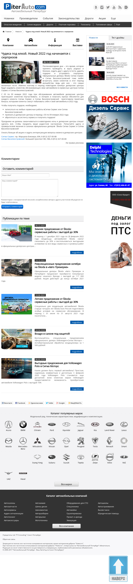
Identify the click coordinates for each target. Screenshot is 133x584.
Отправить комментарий (12, 207)
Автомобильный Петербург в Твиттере (108, 7)
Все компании (66, 526)
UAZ (9, 474)
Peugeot (81, 442)
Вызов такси (103, 510)
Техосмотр (85, 24)
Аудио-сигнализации (13, 513)
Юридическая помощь (108, 513)
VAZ (124, 458)
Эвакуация (71, 520)
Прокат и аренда (74, 517)
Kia (95, 425)
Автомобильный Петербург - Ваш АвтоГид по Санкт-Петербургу (23, 7)
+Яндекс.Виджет (126, 7)
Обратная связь (9, 539)
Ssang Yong (37, 458)
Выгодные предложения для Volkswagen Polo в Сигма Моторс (58, 364)
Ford (52, 425)
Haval (23, 474)
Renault (110, 442)
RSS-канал (120, 7)
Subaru (52, 458)
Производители (28, 18)
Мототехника (41, 520)
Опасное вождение (13, 24)
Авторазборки (41, 513)
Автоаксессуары (11, 520)
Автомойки (72, 510)
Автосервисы (10, 510)
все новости (122, 87)
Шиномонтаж (41, 510)
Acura (9, 425)
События (48, 18)
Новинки (9, 18)
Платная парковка (67, 24)
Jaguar (81, 425)
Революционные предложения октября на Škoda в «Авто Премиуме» (57, 265)
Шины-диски (41, 506)
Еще (113, 18)
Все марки (66, 484)
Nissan (52, 442)
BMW (23, 425)
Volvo (110, 458)
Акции (102, 18)
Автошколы (103, 503)
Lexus (124, 425)
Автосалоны (9, 503)
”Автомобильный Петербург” (87, 545)
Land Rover (110, 425)
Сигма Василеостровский (13, 139)
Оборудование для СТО (77, 503)
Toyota (81, 458)
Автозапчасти (10, 506)
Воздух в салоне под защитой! (52, 333)
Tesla (95, 442)
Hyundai (66, 425)
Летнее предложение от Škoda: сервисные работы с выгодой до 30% (56, 300)
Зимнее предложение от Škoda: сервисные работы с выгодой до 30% (56, 230)
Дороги (89, 18)
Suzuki (66, 458)
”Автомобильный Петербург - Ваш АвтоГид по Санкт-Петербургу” (38, 550)
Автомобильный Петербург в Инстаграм (102, 7)
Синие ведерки (34, 24)
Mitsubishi (37, 442)
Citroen (37, 425)
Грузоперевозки (74, 513)
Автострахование (106, 506)
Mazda (9, 442)
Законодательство (69, 18)
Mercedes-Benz (23, 443)
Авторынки (40, 517)
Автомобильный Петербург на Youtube (114, 7)
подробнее (77, 252)
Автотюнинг (9, 517)
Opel (66, 442)
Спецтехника (73, 506)
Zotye (95, 458)
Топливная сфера (104, 24)
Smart (124, 442)
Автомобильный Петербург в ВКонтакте (96, 7)
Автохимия (40, 503)
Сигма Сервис (7, 136)
